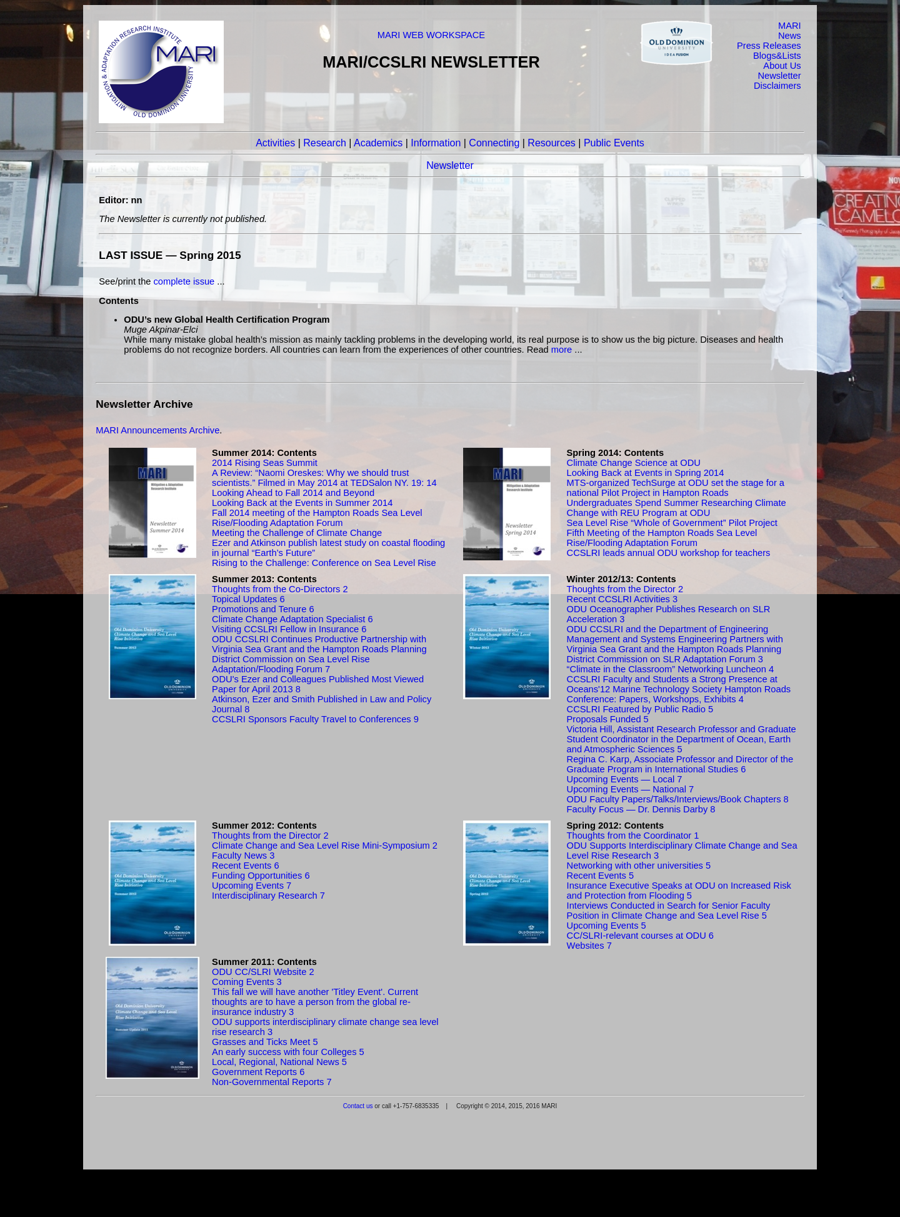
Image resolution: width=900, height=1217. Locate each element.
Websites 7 (589, 946)
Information (436, 143)
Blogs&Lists (777, 56)
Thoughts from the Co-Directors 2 (280, 589)
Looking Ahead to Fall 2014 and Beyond (293, 493)
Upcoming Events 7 (251, 886)
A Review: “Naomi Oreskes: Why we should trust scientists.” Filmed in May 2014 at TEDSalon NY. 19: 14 (324, 478)
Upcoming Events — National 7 (630, 789)
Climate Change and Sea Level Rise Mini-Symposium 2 (325, 846)
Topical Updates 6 (248, 599)
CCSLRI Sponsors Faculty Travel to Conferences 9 (315, 719)
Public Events (614, 143)
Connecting (494, 143)
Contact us (358, 1106)
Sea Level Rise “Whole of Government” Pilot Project (672, 523)
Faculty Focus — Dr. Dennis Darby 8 (641, 809)
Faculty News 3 (243, 856)
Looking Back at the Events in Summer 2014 (302, 503)
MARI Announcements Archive (157, 430)
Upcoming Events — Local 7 (624, 779)
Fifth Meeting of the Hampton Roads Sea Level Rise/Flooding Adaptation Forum (662, 538)
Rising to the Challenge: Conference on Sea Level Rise (324, 563)
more (561, 350)
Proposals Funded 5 (608, 719)
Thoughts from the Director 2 (625, 589)
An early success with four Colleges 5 (288, 1052)
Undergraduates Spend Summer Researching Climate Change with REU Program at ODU (676, 508)
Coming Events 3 (247, 982)
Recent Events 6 (245, 866)
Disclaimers (777, 86)
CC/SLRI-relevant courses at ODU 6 (640, 936)
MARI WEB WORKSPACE (431, 35)
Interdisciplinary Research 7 (268, 896)
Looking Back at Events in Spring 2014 (645, 473)
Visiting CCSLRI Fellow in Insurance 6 (289, 629)
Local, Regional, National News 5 (279, 1062)
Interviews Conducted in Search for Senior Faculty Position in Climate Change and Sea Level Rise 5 (669, 911)
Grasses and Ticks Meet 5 (265, 1042)
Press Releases (769, 46)
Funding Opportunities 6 (260, 876)
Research (324, 143)
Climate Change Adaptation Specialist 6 (292, 619)
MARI (789, 26)
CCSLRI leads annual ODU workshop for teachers (669, 553)
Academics (378, 143)
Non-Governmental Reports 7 (271, 1082)
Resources (551, 143)
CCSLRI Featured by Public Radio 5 (640, 709)
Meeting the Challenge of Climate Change (297, 533)
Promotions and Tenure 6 (263, 609)
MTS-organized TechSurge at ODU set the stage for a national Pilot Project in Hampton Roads (675, 488)
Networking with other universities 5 (639, 866)
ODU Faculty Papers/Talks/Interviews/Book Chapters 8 (678, 799)
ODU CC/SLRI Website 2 (263, 972)
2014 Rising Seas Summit (265, 463)
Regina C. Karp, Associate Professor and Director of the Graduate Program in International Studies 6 (680, 764)
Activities (275, 143)
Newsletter (779, 76)
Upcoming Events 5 (606, 926)
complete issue (184, 281)
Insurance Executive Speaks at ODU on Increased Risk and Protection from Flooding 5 (679, 891)
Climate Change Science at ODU (634, 463)
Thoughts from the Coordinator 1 (633, 836)
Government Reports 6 (258, 1072)
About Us (782, 66)
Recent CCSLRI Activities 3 (622, 599)
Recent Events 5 (600, 876)
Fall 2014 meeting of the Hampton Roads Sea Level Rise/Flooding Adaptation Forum (317, 518)
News (789, 36)
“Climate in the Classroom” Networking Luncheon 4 (670, 669)
